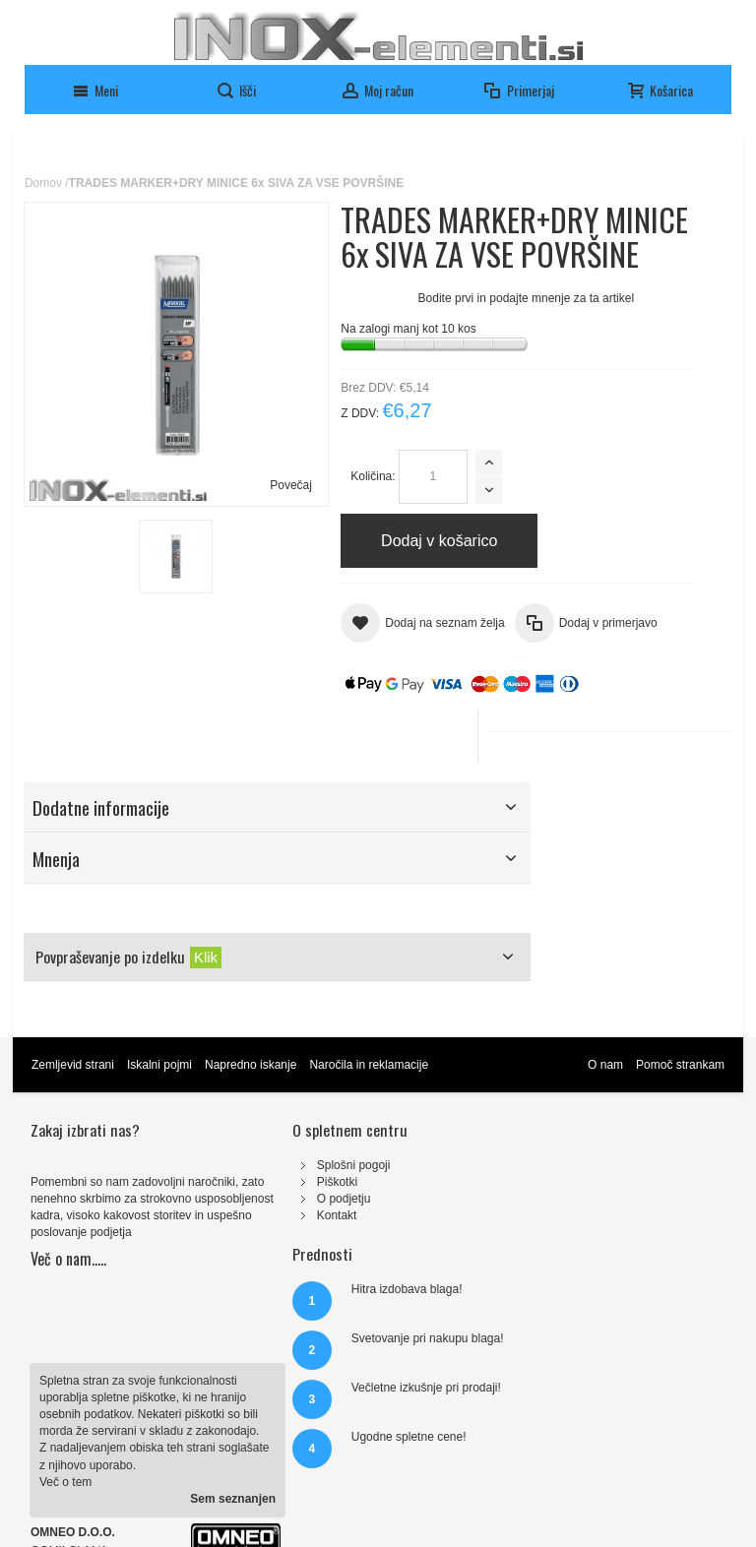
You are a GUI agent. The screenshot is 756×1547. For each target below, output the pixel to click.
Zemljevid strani (74, 1099)
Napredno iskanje (252, 1099)
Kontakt (254, 1250)
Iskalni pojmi (161, 1099)
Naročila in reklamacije (371, 1099)
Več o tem (65, 1482)
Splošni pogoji (271, 1200)
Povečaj (214, 404)
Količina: (298, 525)
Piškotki (254, 1216)
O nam (603, 1099)
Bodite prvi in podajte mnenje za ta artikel (373, 347)
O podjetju (261, 1233)
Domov (45, 183)
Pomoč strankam (678, 1099)
